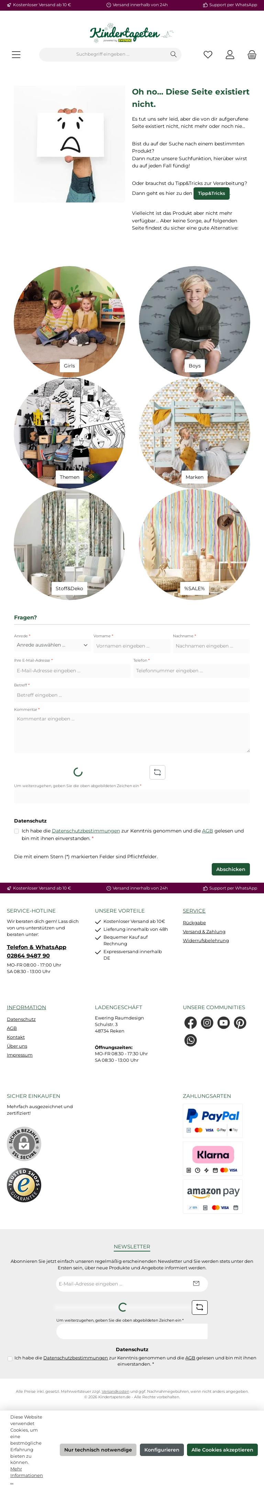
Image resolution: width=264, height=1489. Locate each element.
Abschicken (230, 869)
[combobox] (102, 55)
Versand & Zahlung (204, 931)
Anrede (22, 636)
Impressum (20, 1055)
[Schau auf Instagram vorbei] (207, 1022)
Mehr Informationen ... (26, 1475)
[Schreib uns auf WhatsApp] (190, 1040)
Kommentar (27, 709)
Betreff (22, 685)
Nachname (184, 636)
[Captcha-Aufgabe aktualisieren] (157, 772)
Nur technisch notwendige (98, 1450)
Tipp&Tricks (211, 193)
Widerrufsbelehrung (206, 940)
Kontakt (16, 1037)
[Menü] (16, 54)
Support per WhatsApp (233, 4)
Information (26, 1007)
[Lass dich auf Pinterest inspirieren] (240, 1022)
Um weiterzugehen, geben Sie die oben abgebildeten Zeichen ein (77, 786)
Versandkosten (115, 1391)
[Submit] (196, 1284)
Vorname (103, 636)
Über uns (17, 1046)
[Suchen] (174, 55)
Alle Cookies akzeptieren (222, 1450)
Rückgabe (194, 922)
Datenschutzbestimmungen (86, 831)
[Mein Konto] (230, 54)
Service (194, 910)
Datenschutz (21, 1019)
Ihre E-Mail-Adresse (33, 660)
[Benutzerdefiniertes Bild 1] (24, 1185)
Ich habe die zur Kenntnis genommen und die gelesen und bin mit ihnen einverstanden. (133, 834)
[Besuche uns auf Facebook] (190, 1022)
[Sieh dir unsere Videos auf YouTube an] (223, 1022)
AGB (207, 831)
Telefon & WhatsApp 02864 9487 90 (36, 951)
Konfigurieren (161, 1450)
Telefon (141, 660)
